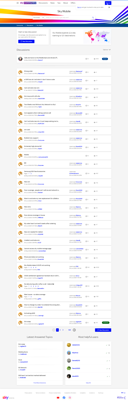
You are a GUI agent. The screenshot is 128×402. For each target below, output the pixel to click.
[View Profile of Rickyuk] (78, 295)
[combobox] (67, 17)
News (52, 3)
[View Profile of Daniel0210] (79, 146)
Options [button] (105, 49)
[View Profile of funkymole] (41, 140)
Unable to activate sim (32, 240)
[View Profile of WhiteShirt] (79, 96)
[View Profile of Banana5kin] (41, 288)
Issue (20, 360)
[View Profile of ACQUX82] (40, 234)
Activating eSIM (29, 313)
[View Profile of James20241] (24, 362)
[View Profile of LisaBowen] (23, 354)
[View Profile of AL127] (39, 242)
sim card (27, 130)
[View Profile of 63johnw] (78, 207)
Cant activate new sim (31, 88)
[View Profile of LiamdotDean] (42, 251)
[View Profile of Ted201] (40, 148)
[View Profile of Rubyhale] (41, 165)
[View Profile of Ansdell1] (22, 370)
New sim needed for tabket (33, 232)
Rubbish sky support (31, 138)
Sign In (108, 3)
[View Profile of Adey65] (40, 176)
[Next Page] (74, 330)
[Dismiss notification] (109, 7)
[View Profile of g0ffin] (39, 299)
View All (88, 383)
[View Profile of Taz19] (39, 107)
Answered (105, 322)
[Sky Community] (28, 3)
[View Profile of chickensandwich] (74, 173)
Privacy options (28, 393)
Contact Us (92, 393)
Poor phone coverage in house (34, 215)
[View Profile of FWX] (39, 269)
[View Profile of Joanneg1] (41, 315)
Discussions (43, 3)
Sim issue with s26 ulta (32, 96)
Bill (25, 163)
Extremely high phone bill (32, 146)
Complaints (82, 393)
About (65, 3)
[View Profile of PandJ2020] (79, 190)
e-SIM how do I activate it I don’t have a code (39, 79)
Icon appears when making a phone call (37, 113)
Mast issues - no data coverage (34, 294)
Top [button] (124, 393)
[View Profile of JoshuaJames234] (43, 157)
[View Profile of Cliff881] (40, 209)
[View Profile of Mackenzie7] (41, 73)
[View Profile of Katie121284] (41, 98)
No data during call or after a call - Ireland (38, 284)
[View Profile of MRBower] (40, 217)
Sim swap (27, 321)
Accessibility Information (70, 393)
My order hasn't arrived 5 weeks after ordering (40, 223)
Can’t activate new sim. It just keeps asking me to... (41, 121)
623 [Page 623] (69, 330)
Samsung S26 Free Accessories (34, 171)
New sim (27, 182)
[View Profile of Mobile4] (40, 192)
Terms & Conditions (40, 393)
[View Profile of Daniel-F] (40, 60)
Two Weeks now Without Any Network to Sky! (40, 104)
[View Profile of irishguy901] (79, 285)
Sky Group (100, 393)
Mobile (26, 155)
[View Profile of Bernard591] (41, 115)
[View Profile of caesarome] (79, 79)
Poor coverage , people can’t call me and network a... (42, 190)
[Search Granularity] (39, 17)
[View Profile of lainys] (77, 276)
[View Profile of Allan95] (78, 121)
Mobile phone (23, 352)
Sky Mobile (64, 11)
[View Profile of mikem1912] (41, 132)
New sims (27, 207)
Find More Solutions (40, 383)
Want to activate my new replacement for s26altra (41, 198)
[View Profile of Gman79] (78, 104)
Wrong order (28, 71)
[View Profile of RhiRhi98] (23, 377)
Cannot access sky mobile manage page (37, 248)
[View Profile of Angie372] (40, 278)
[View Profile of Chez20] (40, 82)
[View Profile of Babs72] (40, 226)
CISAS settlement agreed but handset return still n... (42, 276)
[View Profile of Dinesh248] (41, 259)
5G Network (22, 368)
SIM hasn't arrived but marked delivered (32, 375)
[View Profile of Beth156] (40, 307)
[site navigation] (18, 3)
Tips (58, 3)
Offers (73, 3)
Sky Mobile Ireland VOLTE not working (37, 265)
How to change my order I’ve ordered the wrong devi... (42, 305)
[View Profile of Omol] (39, 201)
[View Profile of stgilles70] (41, 324)
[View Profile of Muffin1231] (41, 123)
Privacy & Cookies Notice (55, 393)
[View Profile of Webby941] (40, 90)
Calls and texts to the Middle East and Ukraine (40, 58)
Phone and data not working (34, 257)
